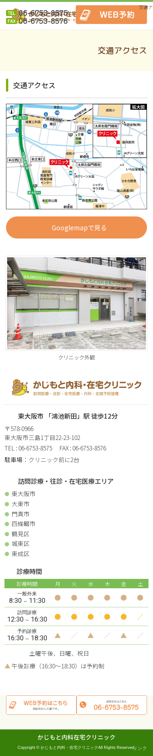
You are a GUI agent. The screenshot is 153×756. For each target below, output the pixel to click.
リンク (139, 748)
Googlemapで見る (79, 227)
